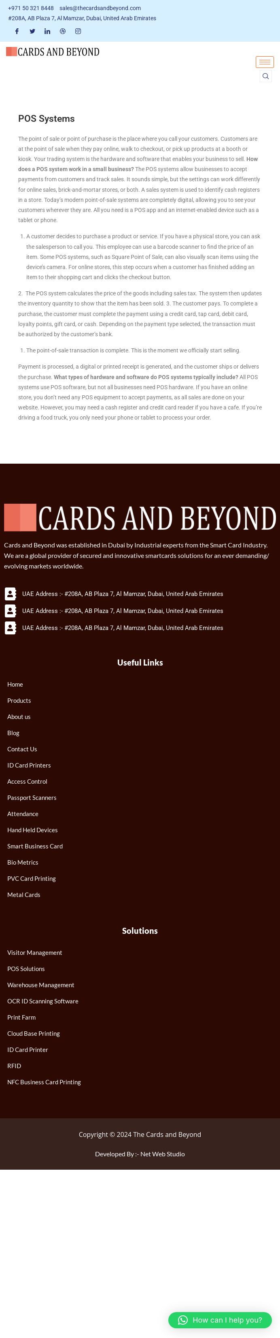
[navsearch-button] (266, 76)
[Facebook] (17, 30)
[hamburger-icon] (265, 62)
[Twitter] (32, 30)
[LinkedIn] (47, 30)
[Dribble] (63, 30)
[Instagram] (78, 30)
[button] (220, 1320)
